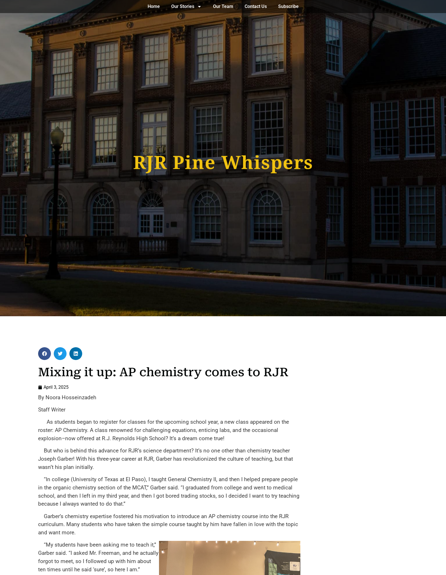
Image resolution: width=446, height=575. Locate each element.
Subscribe (288, 6)
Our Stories (186, 6)
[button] (44, 353)
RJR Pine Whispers (223, 160)
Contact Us (256, 6)
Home (154, 6)
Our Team (223, 6)
